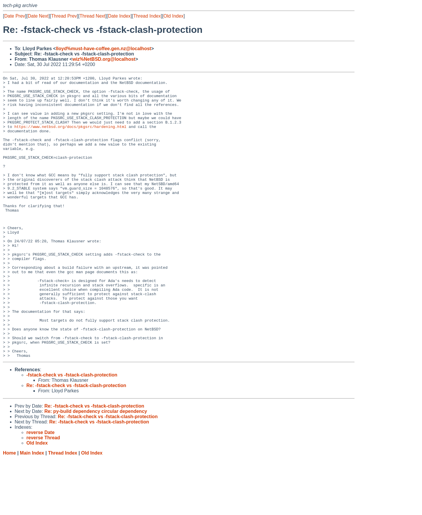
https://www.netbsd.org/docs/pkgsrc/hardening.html (70, 137)
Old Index (173, 15)
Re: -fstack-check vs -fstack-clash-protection (76, 441)
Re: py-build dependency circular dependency (95, 467)
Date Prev (14, 15)
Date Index (119, 15)
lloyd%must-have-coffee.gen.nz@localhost (103, 48)
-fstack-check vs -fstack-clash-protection (71, 431)
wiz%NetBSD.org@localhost (103, 59)
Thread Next (92, 15)
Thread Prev (64, 15)
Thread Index (147, 15)
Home (9, 509)
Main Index (32, 509)
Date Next (38, 15)
